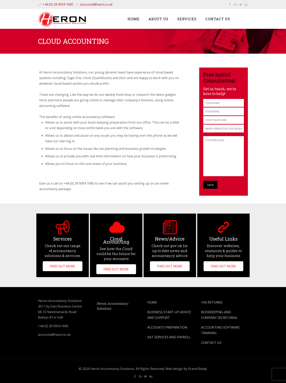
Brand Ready (197, 369)
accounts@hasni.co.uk (96, 4)
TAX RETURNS (211, 302)
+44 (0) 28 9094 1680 (58, 4)
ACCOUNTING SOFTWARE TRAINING (220, 330)
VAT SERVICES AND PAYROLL (169, 337)
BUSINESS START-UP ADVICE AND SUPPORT (169, 315)
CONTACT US (211, 342)
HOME (152, 302)
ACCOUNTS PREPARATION (167, 327)
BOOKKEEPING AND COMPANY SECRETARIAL (219, 315)
